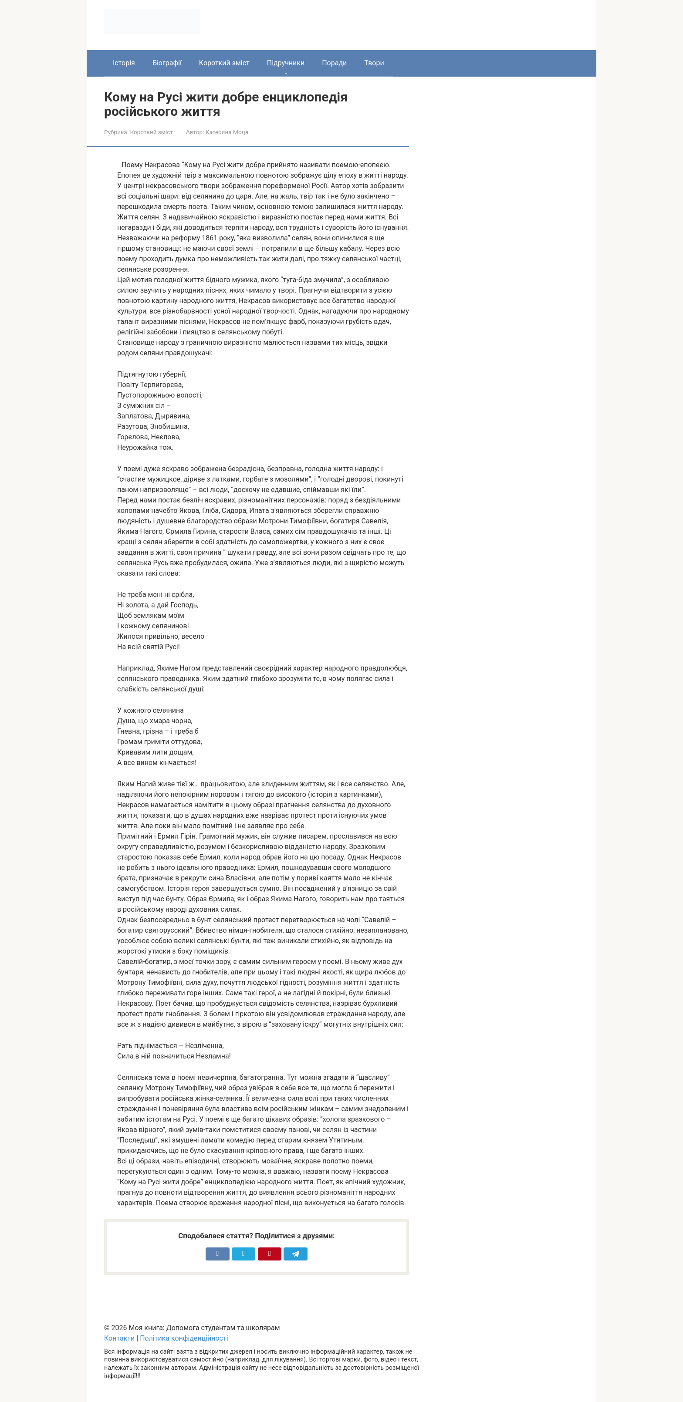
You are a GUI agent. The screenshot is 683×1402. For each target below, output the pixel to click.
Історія (124, 63)
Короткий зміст (224, 63)
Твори (374, 63)
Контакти (119, 1338)
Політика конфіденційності (184, 1338)
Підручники (285, 63)
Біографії (167, 63)
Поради (334, 63)
